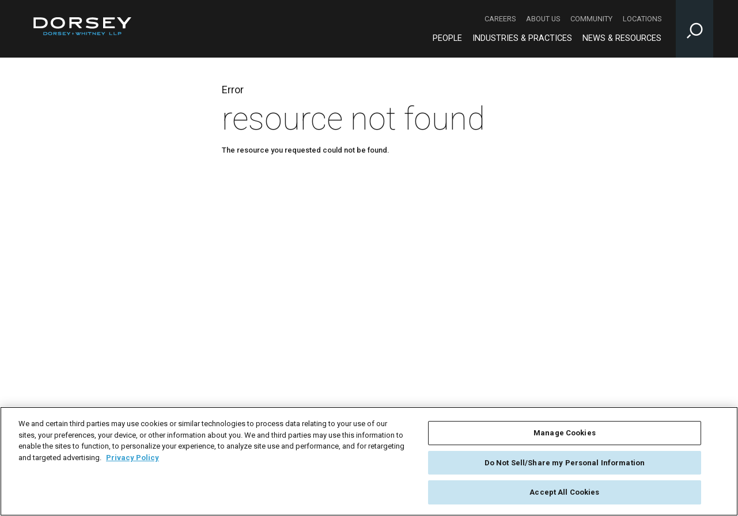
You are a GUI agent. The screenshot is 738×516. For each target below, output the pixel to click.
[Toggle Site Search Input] (694, 29)
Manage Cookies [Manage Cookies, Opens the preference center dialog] (564, 432)
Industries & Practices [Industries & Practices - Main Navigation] (522, 38)
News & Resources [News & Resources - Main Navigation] (621, 38)
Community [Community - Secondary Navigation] (591, 18)
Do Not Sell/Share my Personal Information (565, 462)
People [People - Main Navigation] (447, 38)
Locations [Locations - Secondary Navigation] (642, 18)
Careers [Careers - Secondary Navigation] (500, 18)
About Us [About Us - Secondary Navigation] (543, 18)
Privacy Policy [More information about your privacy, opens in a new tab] (132, 457)
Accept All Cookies (564, 492)
